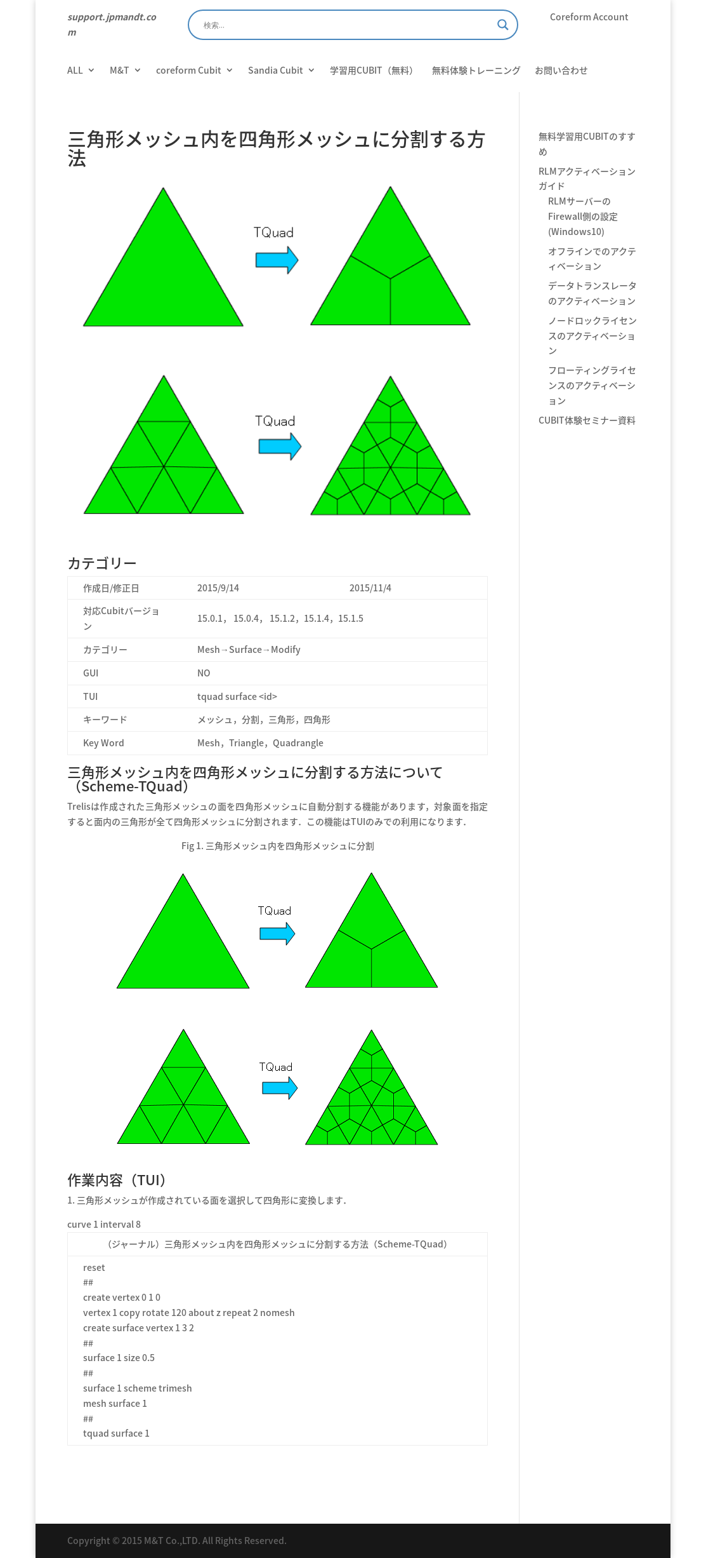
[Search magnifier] (503, 25)
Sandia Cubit (275, 70)
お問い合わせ (561, 70)
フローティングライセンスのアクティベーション (592, 384)
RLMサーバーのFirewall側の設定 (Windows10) (583, 216)
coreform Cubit (188, 70)
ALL (75, 70)
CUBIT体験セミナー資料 (587, 419)
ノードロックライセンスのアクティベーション (592, 335)
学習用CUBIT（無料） (374, 70)
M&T (119, 70)
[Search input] (347, 25)
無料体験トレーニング (476, 70)
